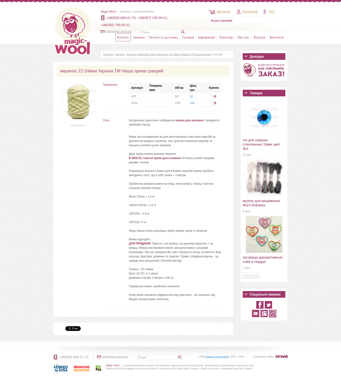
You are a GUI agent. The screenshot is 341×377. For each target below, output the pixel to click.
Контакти (276, 37)
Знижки (139, 37)
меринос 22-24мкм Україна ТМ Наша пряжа (184, 54)
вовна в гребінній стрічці (141, 54)
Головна (108, 54)
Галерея (188, 37)
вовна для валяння (217, 356)
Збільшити (79, 125)
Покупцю (226, 37)
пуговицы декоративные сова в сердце (263, 259)
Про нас (243, 37)
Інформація (206, 37)
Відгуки (259, 37)
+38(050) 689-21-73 (73, 357)
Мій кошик (223, 11)
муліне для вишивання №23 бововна (261, 203)
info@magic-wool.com (119, 31)
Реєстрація (250, 11)
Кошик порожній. (222, 20)
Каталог (123, 37)
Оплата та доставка (163, 37)
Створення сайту (263, 356)
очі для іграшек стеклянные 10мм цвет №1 (261, 144)
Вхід (271, 11)
